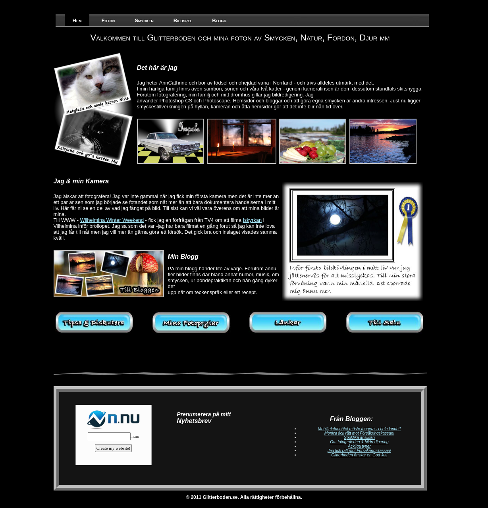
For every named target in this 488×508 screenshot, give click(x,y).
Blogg (219, 20)
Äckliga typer (359, 446)
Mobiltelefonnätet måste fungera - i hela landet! (359, 429)
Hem (77, 20)
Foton (108, 20)
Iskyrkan (252, 220)
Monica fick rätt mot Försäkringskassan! (359, 433)
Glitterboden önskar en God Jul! (359, 455)
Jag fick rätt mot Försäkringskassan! (359, 450)
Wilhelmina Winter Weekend (112, 220)
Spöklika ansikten (359, 437)
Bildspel (183, 20)
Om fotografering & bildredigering (359, 442)
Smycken (144, 20)
